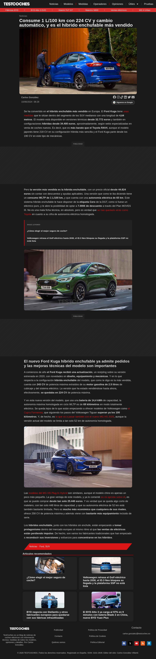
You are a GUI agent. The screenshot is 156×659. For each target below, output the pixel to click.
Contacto (58, 636)
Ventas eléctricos (119, 10)
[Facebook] (115, 97)
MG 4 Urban (145, 10)
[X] (130, 97)
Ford (42, 546)
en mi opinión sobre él (113, 497)
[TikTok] (122, 97)
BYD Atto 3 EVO (38, 10)
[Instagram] (119, 97)
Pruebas (148, 4)
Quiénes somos (58, 642)
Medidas (83, 4)
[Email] (133, 97)
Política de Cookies (97, 636)
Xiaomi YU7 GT (65, 10)
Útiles (134, 4)
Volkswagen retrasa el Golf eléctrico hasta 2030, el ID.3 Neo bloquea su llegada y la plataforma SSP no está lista (104, 581)
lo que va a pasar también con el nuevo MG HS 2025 (85, 416)
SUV (47, 546)
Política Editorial (97, 642)
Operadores (99, 4)
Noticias (53, 4)
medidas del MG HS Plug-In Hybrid (48, 493)
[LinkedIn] (126, 97)
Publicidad (58, 630)
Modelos (68, 4)
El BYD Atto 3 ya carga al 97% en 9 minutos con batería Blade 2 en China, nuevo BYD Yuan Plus (105, 615)
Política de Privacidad (97, 630)
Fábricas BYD (11, 10)
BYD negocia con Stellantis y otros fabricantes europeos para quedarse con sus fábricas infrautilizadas (48, 615)
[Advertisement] (78, 165)
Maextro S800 (91, 10)
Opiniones (117, 4)
